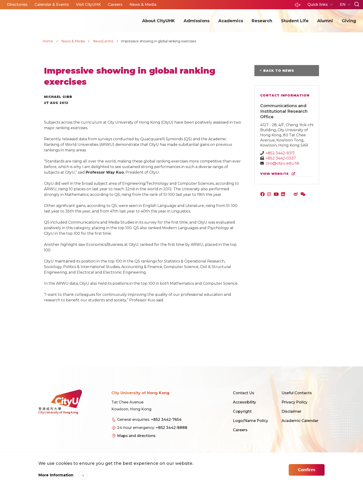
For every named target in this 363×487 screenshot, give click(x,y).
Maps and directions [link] (136, 436)
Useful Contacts (297, 393)
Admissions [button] (197, 20)
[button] (297, 6)
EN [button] (343, 4)
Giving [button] (349, 20)
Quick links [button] (318, 4)
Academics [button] (230, 20)
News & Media (73, 41)
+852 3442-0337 (281, 158)
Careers (240, 430)
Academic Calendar (300, 420)
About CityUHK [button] (158, 20)
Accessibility (244, 402)
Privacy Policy (294, 402)
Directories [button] (17, 4)
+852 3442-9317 (280, 153)
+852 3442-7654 (166, 419)
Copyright (242, 411)
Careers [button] (115, 4)
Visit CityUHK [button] (88, 4)
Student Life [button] (295, 20)
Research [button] (262, 20)
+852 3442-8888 (171, 427)
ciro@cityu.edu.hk (282, 163)
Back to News (278, 70)
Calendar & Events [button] (51, 4)
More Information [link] (56, 475)
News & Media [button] (142, 4)
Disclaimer (291, 411)
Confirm (306, 469)
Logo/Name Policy (250, 420)
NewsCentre (103, 41)
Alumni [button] (325, 20)
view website (278, 173)
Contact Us (243, 393)
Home (48, 41)
